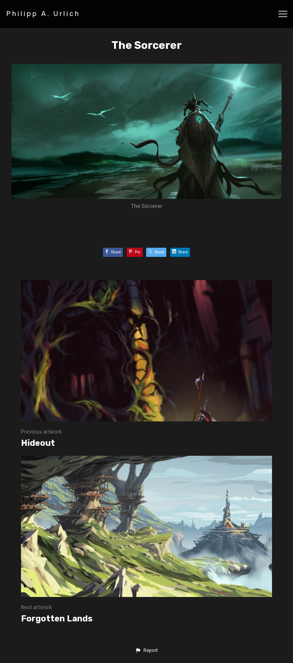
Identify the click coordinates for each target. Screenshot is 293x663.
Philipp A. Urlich (43, 14)
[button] (146, 650)
